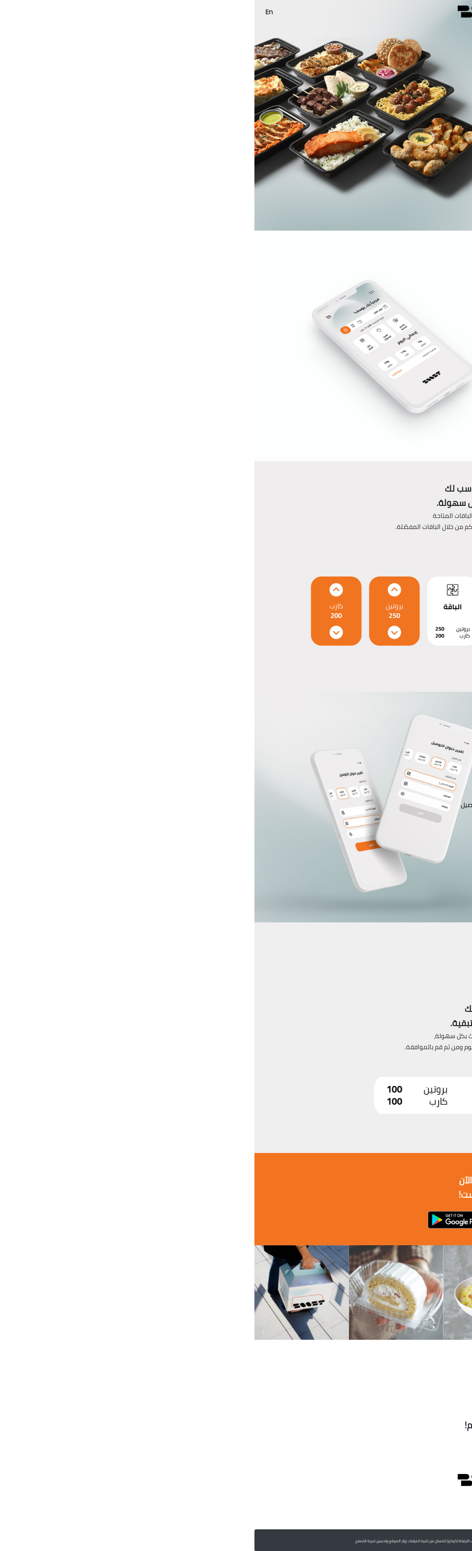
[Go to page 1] (235, 1376)
